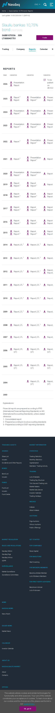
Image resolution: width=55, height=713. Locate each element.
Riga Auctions (34, 521)
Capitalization (34, 463)
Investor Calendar (35, 493)
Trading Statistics (35, 456)
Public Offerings (35, 528)
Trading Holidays (35, 496)
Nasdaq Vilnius (7, 557)
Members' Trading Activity (38, 466)
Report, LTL (19, 244)
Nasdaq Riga (6, 554)
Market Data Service (36, 490)
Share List (5, 456)
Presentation (19, 83)
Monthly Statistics (35, 460)
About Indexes (34, 510)
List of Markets (34, 477)
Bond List (5, 474)
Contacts (5, 675)
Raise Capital (33, 551)
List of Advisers (34, 590)
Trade (44, 38)
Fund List (5, 488)
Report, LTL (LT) (18, 350)
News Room (6, 614)
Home (4, 11)
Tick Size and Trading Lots (38, 483)
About (4, 672)
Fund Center (6, 494)
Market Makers (34, 486)
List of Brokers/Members (37, 576)
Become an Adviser (35, 587)
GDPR (4, 561)
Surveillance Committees (10, 575)
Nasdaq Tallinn (7, 551)
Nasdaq (11, 4)
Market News (6, 631)
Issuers (4, 460)
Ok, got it (27, 709)
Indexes (32, 507)
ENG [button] (37, 4)
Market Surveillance (8, 572)
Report (16, 85)
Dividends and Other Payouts (12, 463)
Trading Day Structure (36, 480)
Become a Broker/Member (38, 573)
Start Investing (34, 562)
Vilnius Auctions (35, 524)
